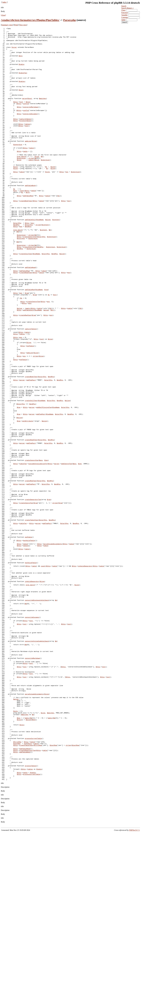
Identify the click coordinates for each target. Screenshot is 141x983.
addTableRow (28, 229)
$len (46, 547)
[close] (3, 15)
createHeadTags (26, 322)
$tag (18, 483)
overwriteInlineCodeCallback (37, 764)
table (31, 172)
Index (4, 2)
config (25, 119)
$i (14, 221)
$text (21, 102)
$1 (46, 195)
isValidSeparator (85, 674)
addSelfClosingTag (43, 483)
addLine (28, 164)
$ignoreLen (17, 168)
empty (28, 365)
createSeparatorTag (33, 594)
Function (124, 13)
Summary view (6, 25)
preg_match (21, 182)
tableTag (23, 551)
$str (55, 348)
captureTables (25, 137)
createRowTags (25, 373)
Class (123, 10)
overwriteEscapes (30, 131)
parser (22, 451)
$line (34, 164)
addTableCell (30, 258)
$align (48, 258)
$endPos (16, 264)
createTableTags (31, 619)
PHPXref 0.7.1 (134, 981)
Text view (23, 25)
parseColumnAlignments (52, 647)
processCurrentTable (33, 881)
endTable (30, 410)
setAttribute (27, 500)
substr (31, 186)
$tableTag (23, 82)
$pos (20, 62)
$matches (42, 113)
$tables (22, 92)
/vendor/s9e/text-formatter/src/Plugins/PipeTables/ (30, 20)
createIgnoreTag (29, 279)
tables (27, 143)
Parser (14, 51)
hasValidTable (29, 643)
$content (55, 258)
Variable (124, 15)
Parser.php (69, 20)
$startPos (17, 262)
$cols (15, 848)
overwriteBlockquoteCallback (37, 715)
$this (15, 117)
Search (123, 6)
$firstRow (17, 885)
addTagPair (31, 451)
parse (24, 113)
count (22, 223)
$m (42, 182)
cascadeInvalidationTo (37, 551)
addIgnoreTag (66, 551)
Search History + (127, 8)
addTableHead (30, 315)
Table (123, 20)
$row (46, 342)
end (25, 887)
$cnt (15, 223)
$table (21, 72)
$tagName (39, 258)
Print (16, 25)
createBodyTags (26, 236)
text (21, 117)
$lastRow (16, 887)
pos (67, 201)
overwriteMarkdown (30, 123)
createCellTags (26, 299)
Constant (124, 17)
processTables (25, 139)
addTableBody (30, 217)
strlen (31, 184)
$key (18, 856)
